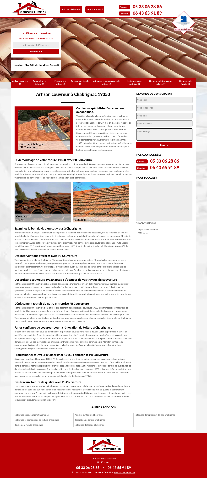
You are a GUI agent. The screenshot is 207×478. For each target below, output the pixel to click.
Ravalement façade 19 (80, 82)
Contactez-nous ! (95, 9)
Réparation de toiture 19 (39, 82)
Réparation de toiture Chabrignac (90, 420)
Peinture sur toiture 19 (60, 82)
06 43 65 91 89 (147, 13)
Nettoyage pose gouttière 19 (134, 82)
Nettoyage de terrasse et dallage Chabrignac (155, 415)
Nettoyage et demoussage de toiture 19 (106, 82)
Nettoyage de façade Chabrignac (89, 425)
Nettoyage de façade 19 (185, 82)
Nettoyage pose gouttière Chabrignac (32, 415)
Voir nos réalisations (71, 9)
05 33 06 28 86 (147, 7)
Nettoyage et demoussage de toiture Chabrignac (37, 420)
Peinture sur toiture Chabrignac (89, 415)
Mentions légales (124, 472)
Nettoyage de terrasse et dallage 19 (160, 82)
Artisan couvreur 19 (20, 82)
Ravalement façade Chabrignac (29, 425)
